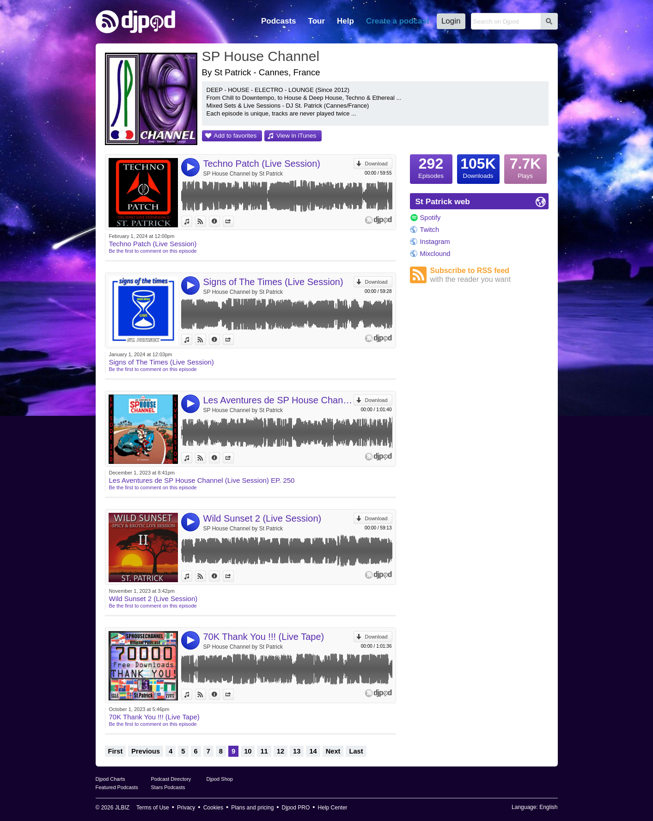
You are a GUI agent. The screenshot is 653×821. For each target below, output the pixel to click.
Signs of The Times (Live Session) (273, 282)
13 (296, 751)
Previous (145, 751)
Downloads (478, 166)
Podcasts (278, 21)
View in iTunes (296, 135)
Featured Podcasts (117, 787)
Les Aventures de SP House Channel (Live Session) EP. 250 (278, 400)
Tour (316, 21)
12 (280, 751)
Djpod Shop (220, 779)
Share (233, 221)
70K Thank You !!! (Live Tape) (263, 637)
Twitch (429, 229)
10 (247, 751)
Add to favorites (235, 135)
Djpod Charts (110, 779)
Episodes (431, 166)
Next (333, 751)
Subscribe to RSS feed (489, 275)
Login (451, 21)
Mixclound (435, 253)
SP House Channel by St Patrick (243, 173)
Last (356, 751)
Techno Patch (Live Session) (261, 163)
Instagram (435, 241)
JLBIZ (122, 807)
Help (345, 21)
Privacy (186, 807)
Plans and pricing (252, 807)
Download (376, 163)
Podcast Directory (171, 779)
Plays (525, 166)
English (548, 807)
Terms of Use (152, 807)
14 (313, 751)
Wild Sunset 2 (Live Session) (262, 518)
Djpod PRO (296, 807)
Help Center (333, 807)
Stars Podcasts (168, 787)
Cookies (213, 807)
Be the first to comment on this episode (153, 251)
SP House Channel (261, 56)
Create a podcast (397, 21)
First (115, 751)
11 (264, 751)
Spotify (430, 217)
